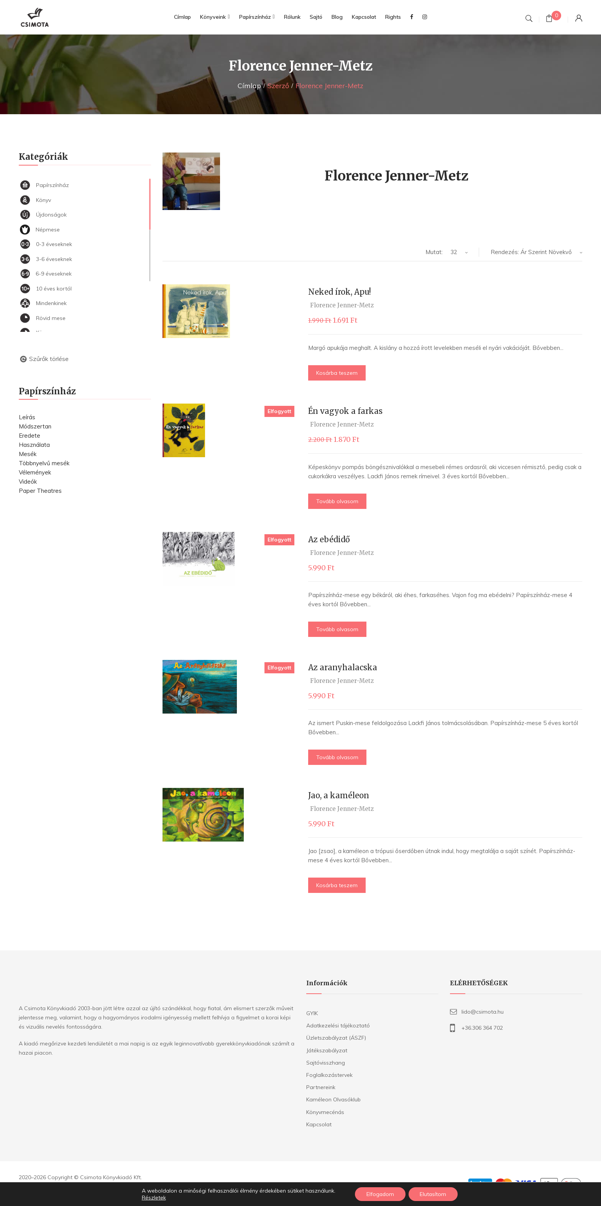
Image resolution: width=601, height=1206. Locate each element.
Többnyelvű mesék (44, 463)
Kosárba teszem (337, 372)
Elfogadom (380, 1194)
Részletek (153, 1197)
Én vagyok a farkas (345, 411)
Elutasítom (433, 1194)
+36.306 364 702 (482, 1027)
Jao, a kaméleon (338, 795)
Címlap (249, 85)
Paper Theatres (40, 490)
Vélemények (35, 472)
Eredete (29, 435)
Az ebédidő (329, 539)
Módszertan (35, 426)
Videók (28, 481)
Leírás (27, 417)
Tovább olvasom (337, 501)
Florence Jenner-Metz (342, 305)
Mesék (27, 454)
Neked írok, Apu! (339, 292)
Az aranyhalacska (342, 667)
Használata (34, 444)
